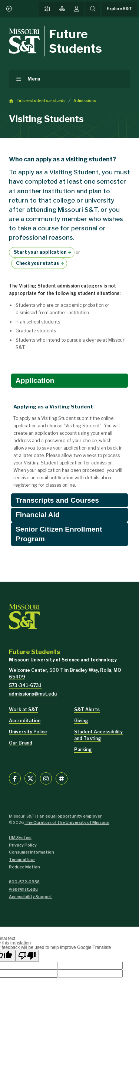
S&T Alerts (87, 709)
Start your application (40, 252)
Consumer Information (31, 852)
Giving (81, 720)
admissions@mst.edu (33, 694)
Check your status (37, 263)
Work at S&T (23, 709)
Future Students (75, 41)
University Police (28, 731)
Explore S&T (119, 8)
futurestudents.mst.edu (41, 100)
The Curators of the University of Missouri (66, 822)
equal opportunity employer (73, 816)
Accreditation (24, 720)
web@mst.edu (23, 889)
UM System (20, 837)
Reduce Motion (24, 867)
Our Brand (20, 743)
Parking (83, 749)
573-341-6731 (25, 685)
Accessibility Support (30, 896)
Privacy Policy (23, 845)
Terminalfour (22, 859)
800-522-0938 (24, 882)
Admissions (84, 100)
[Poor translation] (27, 956)
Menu (33, 79)
